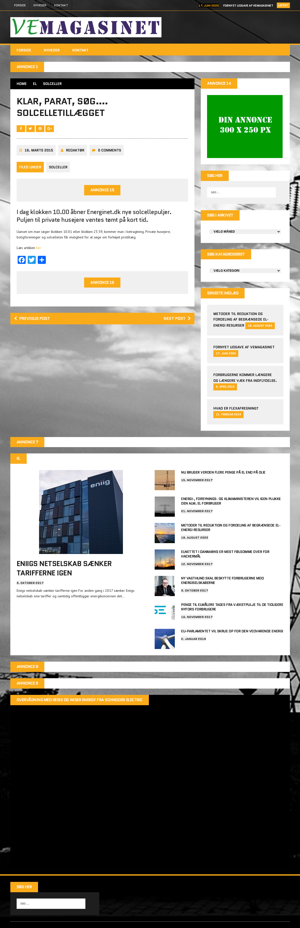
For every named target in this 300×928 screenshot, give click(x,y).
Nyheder (40, 5)
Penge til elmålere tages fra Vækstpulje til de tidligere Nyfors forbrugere (232, 594)
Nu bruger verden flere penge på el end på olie (223, 459)
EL (35, 83)
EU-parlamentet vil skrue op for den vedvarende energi (232, 618)
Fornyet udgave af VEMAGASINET (248, 5)
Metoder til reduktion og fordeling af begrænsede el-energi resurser (241, 307)
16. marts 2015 (39, 150)
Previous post (32, 318)
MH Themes (278, 918)
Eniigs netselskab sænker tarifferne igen (64, 555)
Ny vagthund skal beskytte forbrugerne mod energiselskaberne (222, 568)
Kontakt (61, 5)
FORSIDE (20, 5)
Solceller (58, 167)
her (38, 247)
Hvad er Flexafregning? (235, 395)
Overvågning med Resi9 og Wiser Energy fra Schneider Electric (80, 687)
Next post (177, 318)
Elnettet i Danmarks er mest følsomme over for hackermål (225, 541)
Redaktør (75, 150)
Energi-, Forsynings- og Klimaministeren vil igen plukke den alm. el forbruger (231, 488)
